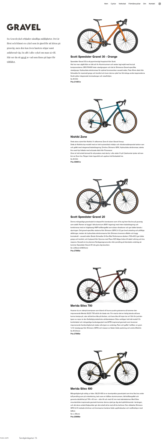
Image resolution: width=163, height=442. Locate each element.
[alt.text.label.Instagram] (159, 3)
